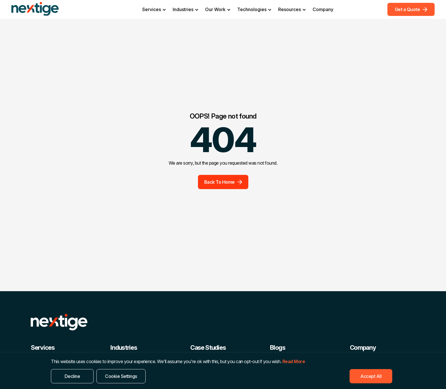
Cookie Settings (121, 376)
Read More (293, 361)
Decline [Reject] (72, 376)
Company (323, 9)
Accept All (370, 376)
